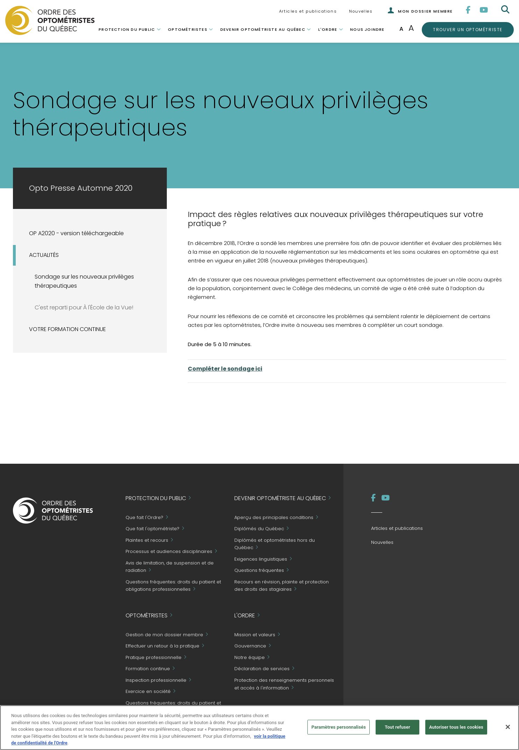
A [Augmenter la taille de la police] (411, 28)
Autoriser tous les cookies (456, 727)
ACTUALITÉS (44, 255)
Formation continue (148, 669)
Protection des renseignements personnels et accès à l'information (284, 684)
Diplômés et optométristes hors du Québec (274, 544)
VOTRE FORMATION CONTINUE (67, 329)
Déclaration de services (262, 669)
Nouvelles (360, 11)
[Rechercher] (506, 10)
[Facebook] (468, 10)
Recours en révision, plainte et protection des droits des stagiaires (281, 586)
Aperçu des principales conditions (273, 517)
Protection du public (127, 29)
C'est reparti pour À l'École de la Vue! (84, 307)
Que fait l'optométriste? (152, 529)
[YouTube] (484, 10)
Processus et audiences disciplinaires (169, 551)
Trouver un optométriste (468, 29)
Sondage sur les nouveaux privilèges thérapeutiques (84, 281)
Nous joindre (367, 29)
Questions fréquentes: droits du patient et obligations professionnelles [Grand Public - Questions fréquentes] (173, 586)
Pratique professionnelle (154, 657)
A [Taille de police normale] (401, 29)
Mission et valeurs (254, 634)
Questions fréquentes (259, 570)
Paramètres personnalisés (338, 727)
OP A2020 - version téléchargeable (76, 233)
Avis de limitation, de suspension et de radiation (170, 567)
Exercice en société (148, 691)
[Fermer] (508, 727)
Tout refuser (397, 727)
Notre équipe (249, 657)
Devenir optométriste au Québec (262, 29)
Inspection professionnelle (156, 680)
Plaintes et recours (147, 540)
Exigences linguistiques (260, 559)
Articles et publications (308, 11)
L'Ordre (327, 29)
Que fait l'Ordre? (144, 517)
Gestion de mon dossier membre (164, 634)
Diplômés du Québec (259, 529)
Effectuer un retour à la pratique (162, 646)
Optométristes (187, 29)
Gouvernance (250, 646)
